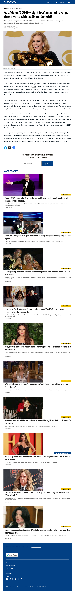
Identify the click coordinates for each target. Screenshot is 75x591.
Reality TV (49, 2)
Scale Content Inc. (36, 547)
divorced (59, 125)
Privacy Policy (9, 568)
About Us (8, 562)
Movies (62, 2)
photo (34, 86)
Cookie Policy (9, 571)
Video (68, 2)
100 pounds (21, 100)
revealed (26, 114)
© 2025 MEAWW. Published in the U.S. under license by (19, 547)
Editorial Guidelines (10, 565)
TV (56, 2)
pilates (53, 141)
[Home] (10, 2)
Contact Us (8, 576)
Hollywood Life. (8, 103)
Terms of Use (9, 573)
